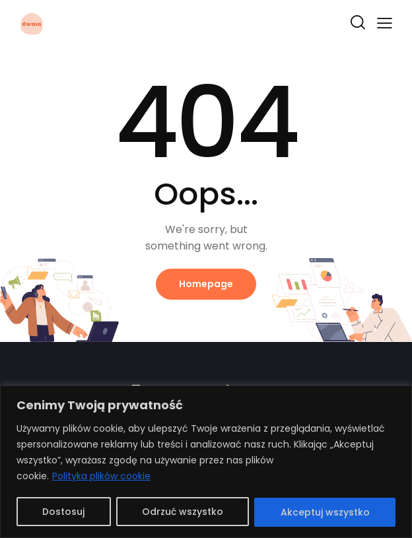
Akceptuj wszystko (325, 512)
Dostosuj (63, 512)
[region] (206, 462)
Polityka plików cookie (101, 476)
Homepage (206, 283)
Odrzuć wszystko (182, 512)
